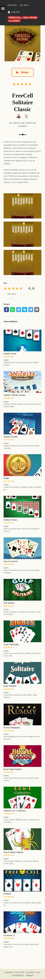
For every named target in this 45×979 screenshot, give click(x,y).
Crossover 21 (9, 935)
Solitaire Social (10, 354)
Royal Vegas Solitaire (13, 769)
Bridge (6, 478)
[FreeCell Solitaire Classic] (23, 43)
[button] (3, 9)
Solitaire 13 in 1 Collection (15, 811)
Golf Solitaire (9, 603)
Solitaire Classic (10, 520)
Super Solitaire (10, 686)
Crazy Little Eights (11, 645)
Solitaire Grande (11, 437)
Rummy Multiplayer (12, 728)
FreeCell (7, 894)
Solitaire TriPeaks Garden (14, 395)
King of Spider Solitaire (13, 852)
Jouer (22, 72)
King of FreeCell (10, 561)
